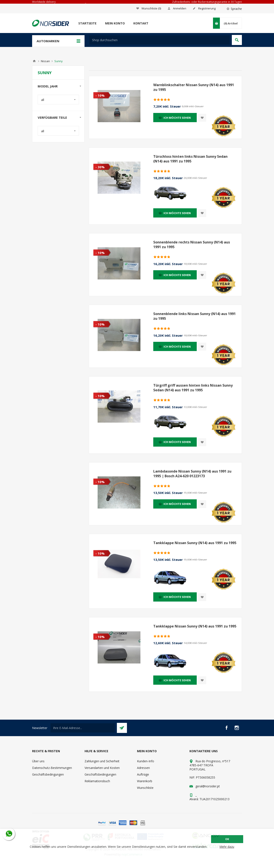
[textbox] (159, 40)
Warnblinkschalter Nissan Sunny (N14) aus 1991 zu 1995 (193, 87)
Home (34, 61)
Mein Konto (115, 23)
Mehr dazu (226, 847)
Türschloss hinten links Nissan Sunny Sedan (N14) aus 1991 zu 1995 (190, 159)
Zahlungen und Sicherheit (102, 761)
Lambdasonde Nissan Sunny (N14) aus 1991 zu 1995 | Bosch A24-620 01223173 (192, 473)
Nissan (45, 61)
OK (227, 839)
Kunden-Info (145, 761)
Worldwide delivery (44, 2)
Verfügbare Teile (52, 117)
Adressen (143, 768)
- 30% (100, 167)
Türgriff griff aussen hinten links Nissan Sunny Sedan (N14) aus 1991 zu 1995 (193, 387)
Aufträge (143, 774)
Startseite (87, 23)
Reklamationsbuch (97, 781)
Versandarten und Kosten (102, 768)
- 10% (100, 95)
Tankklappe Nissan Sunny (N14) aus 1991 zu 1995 (194, 542)
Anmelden (179, 8)
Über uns (38, 761)
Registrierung (207, 8)
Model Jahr (48, 86)
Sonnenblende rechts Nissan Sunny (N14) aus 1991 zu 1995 (191, 244)
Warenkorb (144, 781)
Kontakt (140, 23)
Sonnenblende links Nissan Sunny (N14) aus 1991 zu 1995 (194, 316)
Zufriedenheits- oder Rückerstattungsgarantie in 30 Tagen (207, 2)
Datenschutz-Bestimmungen (52, 768)
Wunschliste (145, 788)
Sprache (236, 9)
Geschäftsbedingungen (48, 774)
